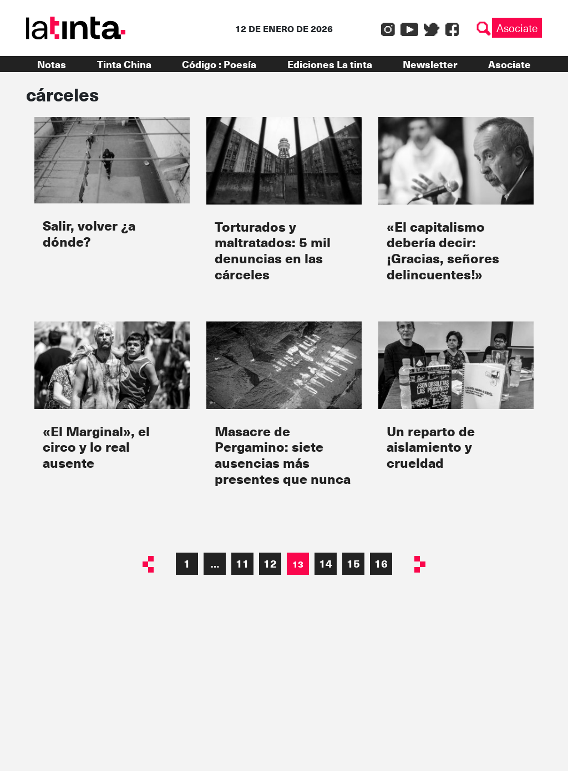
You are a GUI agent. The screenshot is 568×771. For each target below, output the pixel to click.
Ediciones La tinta (329, 64)
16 (381, 563)
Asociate (516, 27)
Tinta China (124, 64)
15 (353, 563)
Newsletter (430, 64)
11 (242, 563)
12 (270, 563)
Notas (51, 64)
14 (325, 563)
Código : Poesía (219, 64)
